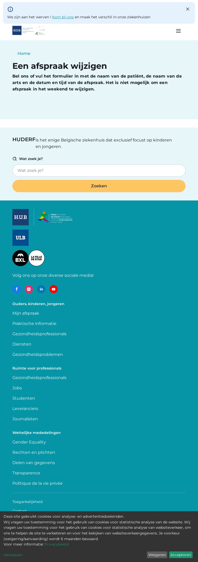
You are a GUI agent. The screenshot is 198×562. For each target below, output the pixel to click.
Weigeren (157, 554)
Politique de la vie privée (37, 483)
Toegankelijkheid (27, 501)
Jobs (17, 387)
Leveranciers (25, 408)
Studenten (23, 398)
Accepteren (180, 554)
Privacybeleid (57, 544)
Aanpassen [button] (13, 554)
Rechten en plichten (33, 452)
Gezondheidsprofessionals (39, 333)
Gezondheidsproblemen (37, 354)
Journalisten (25, 418)
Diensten (21, 344)
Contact (19, 511)
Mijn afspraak (25, 313)
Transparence (26, 473)
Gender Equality (29, 442)
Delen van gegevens (33, 462)
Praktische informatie (34, 323)
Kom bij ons (63, 17)
